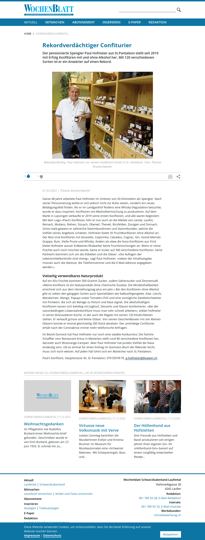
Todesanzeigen (49, 508)
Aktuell (30, 22)
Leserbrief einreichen (38, 494)
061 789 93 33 (150, 507)
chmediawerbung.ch (167, 515)
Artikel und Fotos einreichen (74, 494)
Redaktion (158, 22)
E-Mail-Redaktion (170, 498)
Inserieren (111, 22)
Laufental (30, 484)
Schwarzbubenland (52, 484)
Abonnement (83, 22)
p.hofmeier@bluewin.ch (141, 358)
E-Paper (134, 22)
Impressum (32, 535)
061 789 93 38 (148, 498)
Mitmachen (54, 22)
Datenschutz (52, 535)
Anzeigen (30, 508)
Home (27, 34)
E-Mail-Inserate (171, 507)
